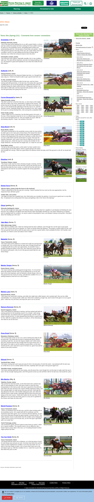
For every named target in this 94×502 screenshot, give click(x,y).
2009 (78, 112)
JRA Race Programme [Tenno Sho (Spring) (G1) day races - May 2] (84, 66)
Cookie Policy (54, 482)
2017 (78, 108)
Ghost (3, 205)
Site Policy (42, 482)
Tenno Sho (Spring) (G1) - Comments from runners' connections (83, 73)
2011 (87, 110)
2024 (82, 105)
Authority (4, 71)
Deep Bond (5, 127)
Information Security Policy (19, 484)
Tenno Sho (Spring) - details (83, 38)
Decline (19, 498)
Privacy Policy (66, 482)
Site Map (21, 482)
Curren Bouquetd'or (8, 97)
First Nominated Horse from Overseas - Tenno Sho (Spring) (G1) (85, 99)
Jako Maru (4, 222)
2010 (91, 110)
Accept (7, 498)
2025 (78, 105)
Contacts (31, 482)
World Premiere (6, 406)
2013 (78, 110)
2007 (87, 112)
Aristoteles (5, 40)
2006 (91, 112)
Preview (78, 43)
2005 (78, 113)
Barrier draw (79, 45)
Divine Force (5, 185)
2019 (87, 107)
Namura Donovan (7, 307)
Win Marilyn (5, 379)
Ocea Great (5, 333)
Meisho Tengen (6, 265)
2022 (91, 105)
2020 (82, 107)
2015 (87, 108)
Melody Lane (5, 292)
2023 (87, 105)
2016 (82, 108)
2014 (91, 108)
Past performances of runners (83, 47)
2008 (82, 112)
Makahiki (4, 239)
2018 (91, 107)
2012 (82, 110)
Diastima (4, 159)
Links (12, 482)
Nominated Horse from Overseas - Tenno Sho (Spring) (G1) (85, 92)
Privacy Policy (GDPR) (38, 484)
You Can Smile (6, 437)
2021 (78, 107)
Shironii (4, 359)
